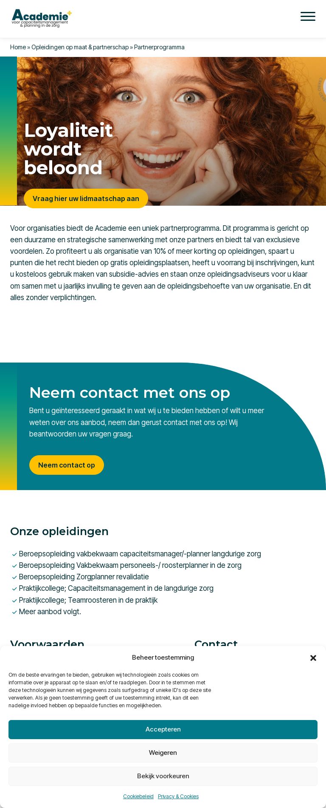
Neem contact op (66, 465)
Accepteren (163, 729)
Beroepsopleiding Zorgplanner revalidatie (84, 577)
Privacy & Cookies (178, 796)
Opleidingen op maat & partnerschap (80, 47)
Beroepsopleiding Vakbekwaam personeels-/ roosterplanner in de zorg (130, 565)
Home (18, 47)
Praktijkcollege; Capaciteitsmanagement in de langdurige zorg (116, 588)
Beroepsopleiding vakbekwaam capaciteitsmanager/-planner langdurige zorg (140, 554)
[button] (313, 657)
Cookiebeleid (138, 796)
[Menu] (308, 16)
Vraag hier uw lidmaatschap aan (86, 198)
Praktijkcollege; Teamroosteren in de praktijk (88, 600)
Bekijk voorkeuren (163, 776)
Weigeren (163, 752)
